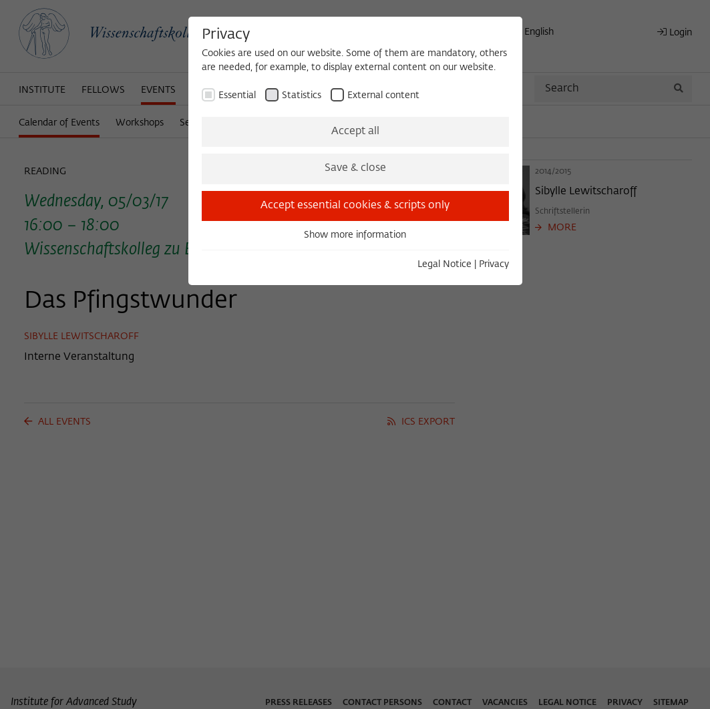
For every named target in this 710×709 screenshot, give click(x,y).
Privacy (494, 264)
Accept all (355, 131)
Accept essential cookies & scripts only (355, 205)
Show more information (355, 235)
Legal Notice (444, 264)
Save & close (355, 168)
